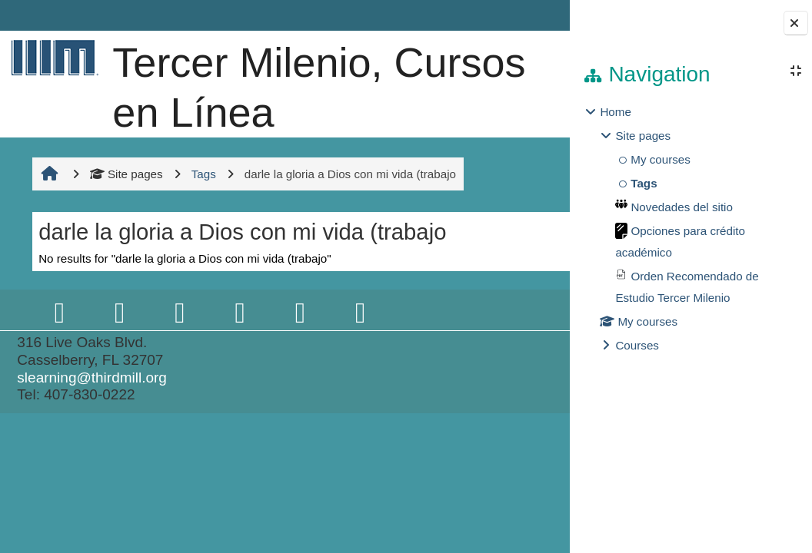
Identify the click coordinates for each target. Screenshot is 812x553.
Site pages (124, 273)
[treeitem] (690, 228)
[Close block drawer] (796, 23)
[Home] (51, 57)
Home (615, 111)
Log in (526, 15)
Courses (637, 345)
